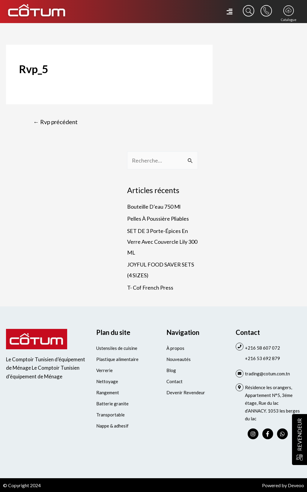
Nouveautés (178, 359)
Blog (171, 370)
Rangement (107, 392)
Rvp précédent (55, 121)
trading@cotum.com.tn (267, 373)
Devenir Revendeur (185, 392)
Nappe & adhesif (112, 425)
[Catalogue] (288, 10)
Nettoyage (107, 381)
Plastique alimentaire (117, 359)
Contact (174, 381)
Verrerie (104, 370)
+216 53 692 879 (262, 358)
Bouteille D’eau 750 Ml (153, 206)
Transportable (110, 414)
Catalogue (289, 20)
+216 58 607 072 (262, 347)
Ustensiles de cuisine (116, 348)
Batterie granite (112, 403)
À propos (175, 348)
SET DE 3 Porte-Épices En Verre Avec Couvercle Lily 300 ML (162, 242)
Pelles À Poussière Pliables (158, 218)
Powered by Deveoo (283, 485)
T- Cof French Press (150, 287)
